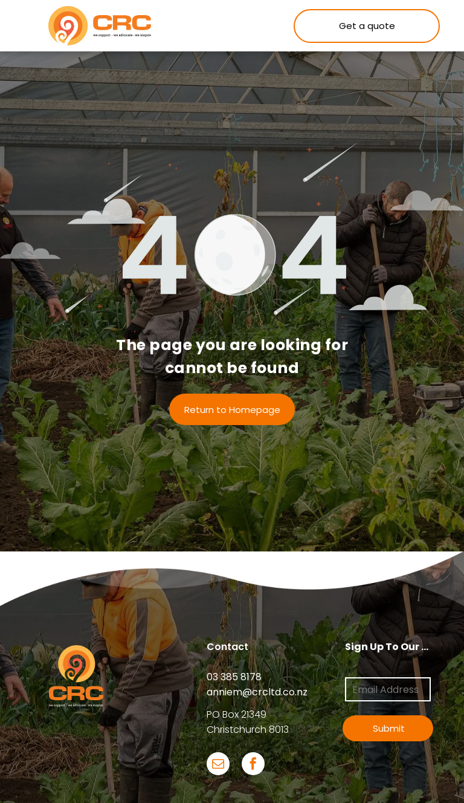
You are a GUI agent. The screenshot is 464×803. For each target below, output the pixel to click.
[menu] (26, 26)
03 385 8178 (234, 677)
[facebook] (253, 765)
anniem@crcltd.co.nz (257, 692)
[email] (218, 765)
